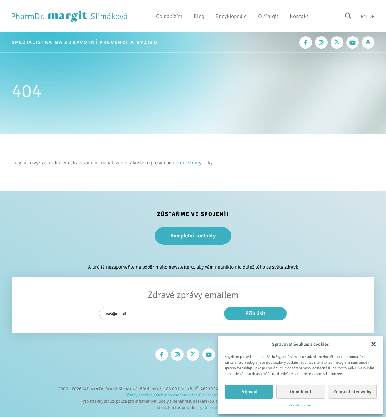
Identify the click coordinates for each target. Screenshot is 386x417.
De (371, 16)
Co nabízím (169, 16)
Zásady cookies (300, 405)
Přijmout (249, 392)
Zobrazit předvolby (352, 392)
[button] (373, 344)
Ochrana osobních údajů (178, 395)
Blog (199, 16)
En (364, 16)
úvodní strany (187, 163)
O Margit (268, 16)
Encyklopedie (231, 16)
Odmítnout (300, 392)
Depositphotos (216, 407)
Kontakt (299, 16)
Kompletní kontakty (193, 235)
